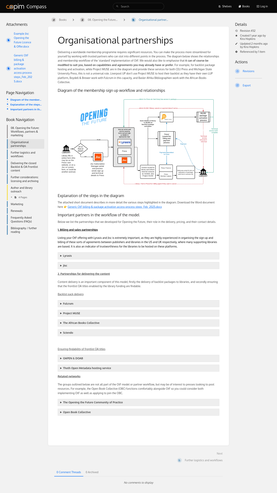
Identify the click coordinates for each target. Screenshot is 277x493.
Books (244, 6)
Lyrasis (67, 255)
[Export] (253, 85)
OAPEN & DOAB (73, 358)
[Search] (117, 6)
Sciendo (68, 332)
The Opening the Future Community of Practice (93, 402)
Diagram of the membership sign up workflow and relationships (26, 99)
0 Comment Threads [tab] (69, 472)
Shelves (225, 6)
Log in (262, 6)
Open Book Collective (77, 412)
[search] (138, 6)
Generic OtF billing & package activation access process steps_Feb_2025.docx (115, 206)
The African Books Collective (81, 322)
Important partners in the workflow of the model (26, 109)
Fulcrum (68, 303)
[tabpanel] (138, 482)
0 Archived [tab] (92, 472)
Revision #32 (245, 30)
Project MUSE (71, 313)
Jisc (65, 265)
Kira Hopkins (247, 38)
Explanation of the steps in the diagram (26, 104)
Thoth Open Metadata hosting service (87, 368)
